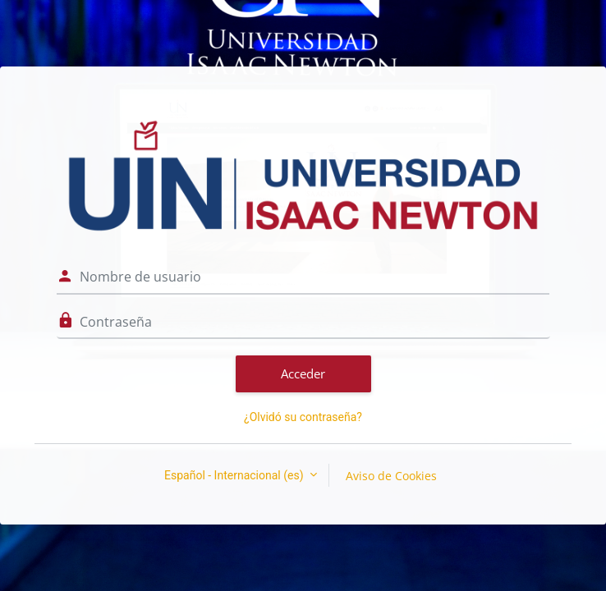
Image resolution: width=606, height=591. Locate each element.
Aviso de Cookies (391, 475)
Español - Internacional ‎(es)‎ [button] (235, 475)
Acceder (303, 373)
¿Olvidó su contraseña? (303, 417)
